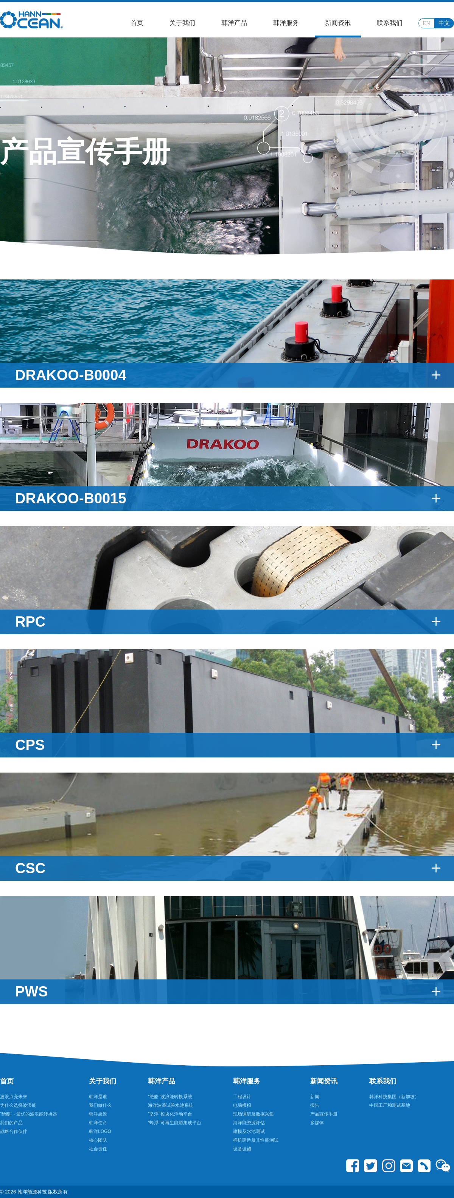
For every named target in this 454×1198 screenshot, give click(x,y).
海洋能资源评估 (249, 1122)
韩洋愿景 (98, 1114)
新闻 (314, 1096)
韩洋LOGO (100, 1131)
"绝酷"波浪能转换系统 (170, 1096)
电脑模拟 (242, 1105)
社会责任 (98, 1148)
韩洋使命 (98, 1122)
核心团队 (98, 1140)
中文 (444, 23)
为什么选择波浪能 (18, 1105)
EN (426, 23)
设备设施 (242, 1148)
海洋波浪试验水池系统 (170, 1105)
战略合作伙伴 (13, 1131)
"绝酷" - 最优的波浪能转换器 (28, 1114)
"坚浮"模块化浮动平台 (170, 1114)
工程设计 (242, 1096)
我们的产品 (11, 1122)
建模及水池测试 (249, 1131)
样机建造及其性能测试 (255, 1140)
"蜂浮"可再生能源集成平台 (174, 1122)
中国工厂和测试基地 (389, 1105)
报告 (314, 1105)
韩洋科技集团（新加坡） (394, 1096)
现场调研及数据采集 (253, 1114)
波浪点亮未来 (13, 1096)
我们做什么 (100, 1105)
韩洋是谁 (98, 1096)
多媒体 (317, 1122)
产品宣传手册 (323, 1114)
